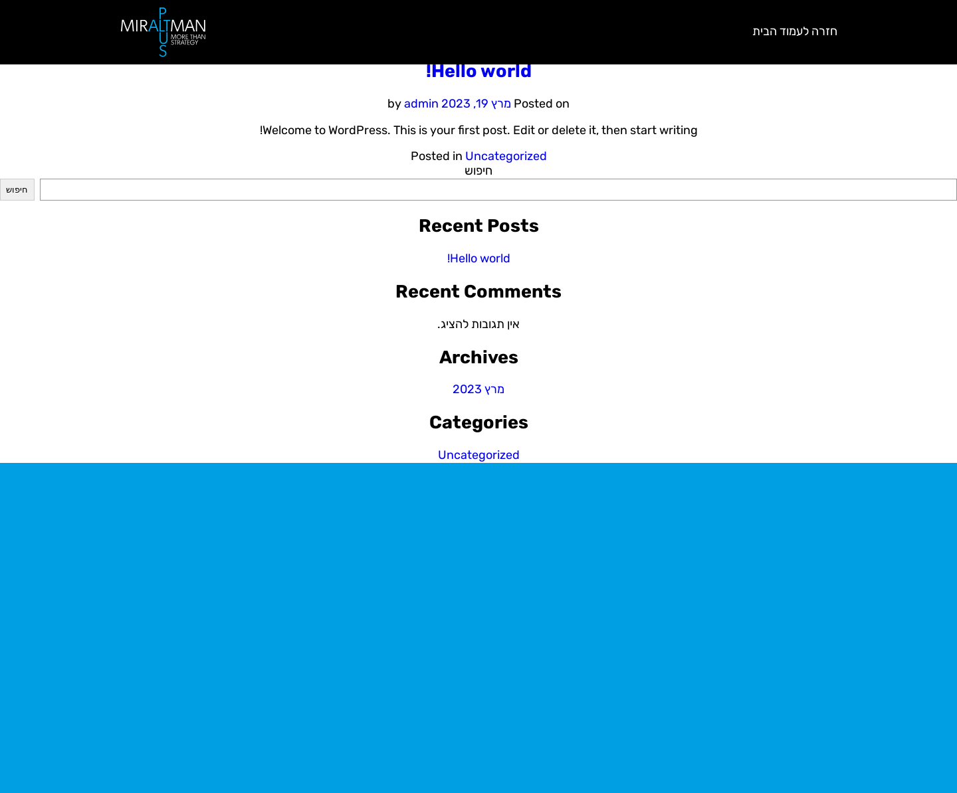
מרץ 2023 (478, 389)
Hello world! (479, 71)
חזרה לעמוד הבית (794, 32)
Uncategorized (506, 156)
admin (421, 103)
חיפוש (478, 170)
